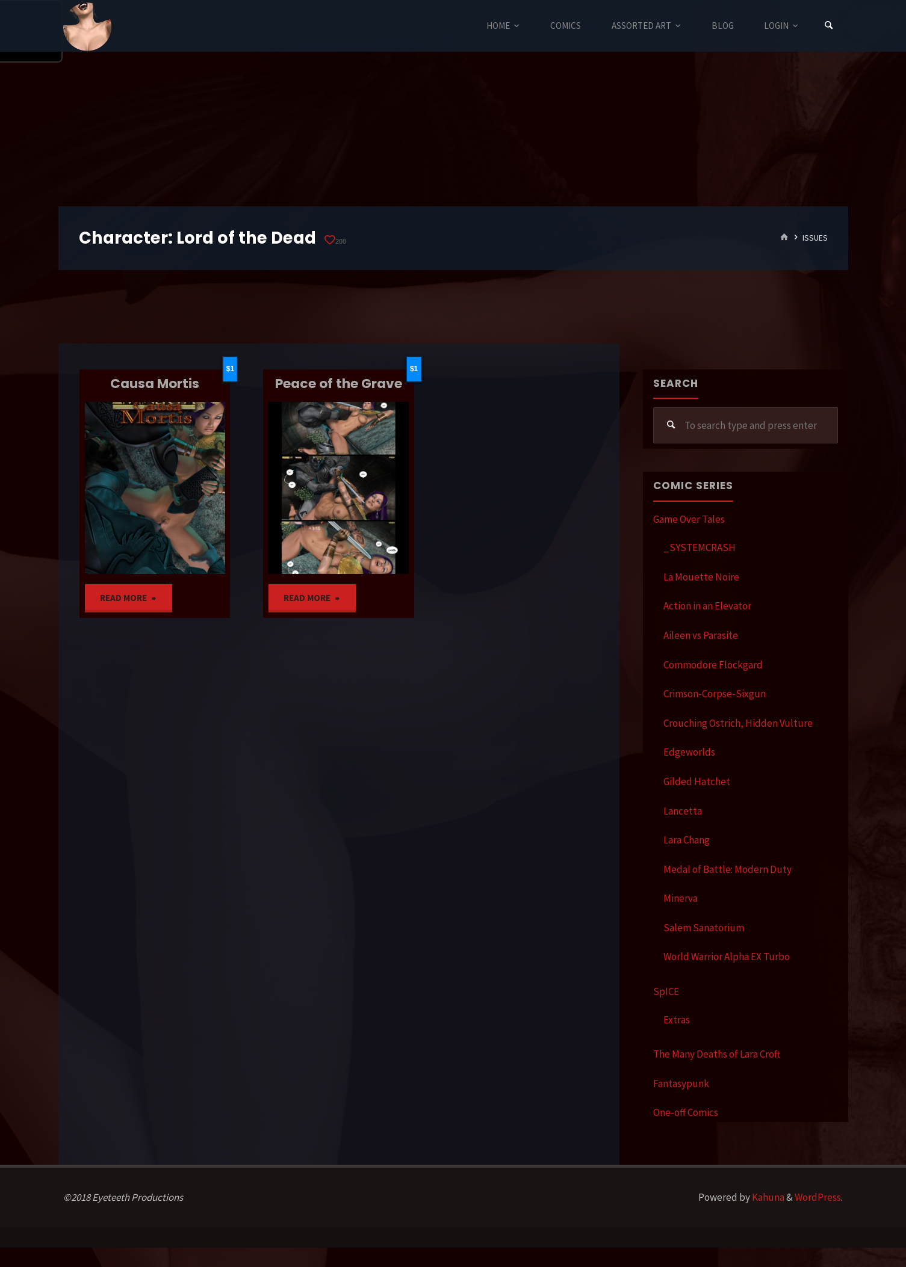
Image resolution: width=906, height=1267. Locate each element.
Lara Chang (686, 839)
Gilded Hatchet (696, 781)
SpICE (666, 991)
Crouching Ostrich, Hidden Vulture (738, 723)
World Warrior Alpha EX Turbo (726, 956)
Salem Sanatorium (703, 927)
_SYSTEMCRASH (699, 547)
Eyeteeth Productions (87, 26)
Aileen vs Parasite (700, 635)
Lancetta (682, 811)
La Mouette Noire (701, 577)
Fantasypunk (681, 1083)
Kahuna (767, 1197)
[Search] (828, 25)
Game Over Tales (689, 519)
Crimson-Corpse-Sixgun (714, 693)
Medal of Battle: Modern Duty (727, 869)
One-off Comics (685, 1112)
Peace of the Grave (338, 383)
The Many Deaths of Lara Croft (716, 1054)
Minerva (680, 898)
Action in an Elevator (707, 605)
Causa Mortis (154, 383)
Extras (676, 1019)
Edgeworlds (689, 752)
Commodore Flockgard (713, 664)
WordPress (818, 1197)
